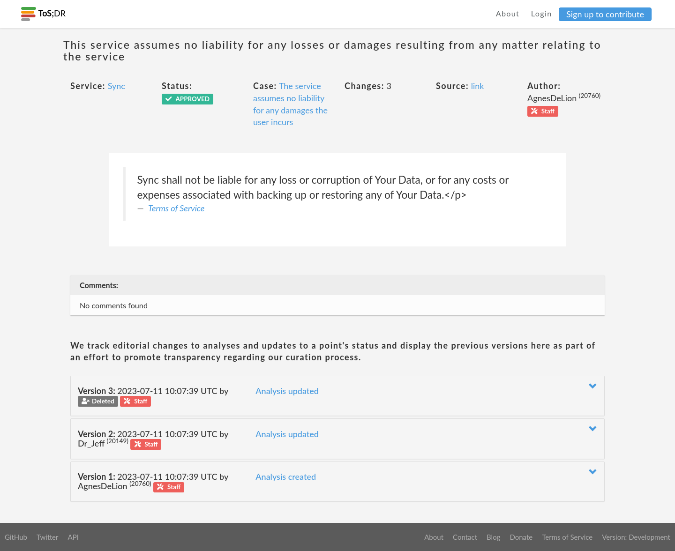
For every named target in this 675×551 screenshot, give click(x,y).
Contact (465, 537)
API (73, 537)
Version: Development (636, 537)
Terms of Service (176, 208)
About (508, 13)
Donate (521, 537)
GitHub (16, 537)
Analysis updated (287, 391)
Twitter (48, 537)
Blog (493, 537)
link (477, 86)
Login (541, 13)
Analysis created (285, 476)
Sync (116, 86)
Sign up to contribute (605, 14)
